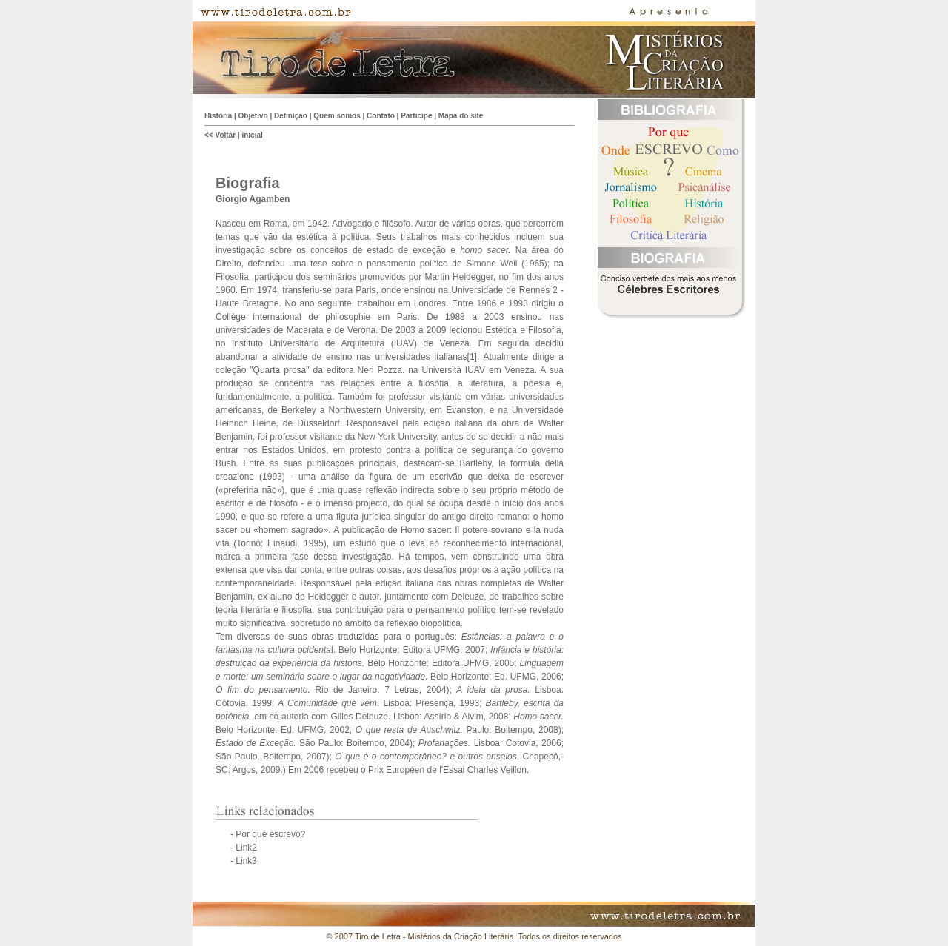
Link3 (246, 861)
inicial (251, 135)
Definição (290, 116)
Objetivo (253, 116)
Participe (416, 116)
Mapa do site (461, 116)
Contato (381, 116)
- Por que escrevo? (267, 834)
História (218, 116)
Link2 (246, 847)
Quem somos (336, 116)
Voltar (225, 135)
